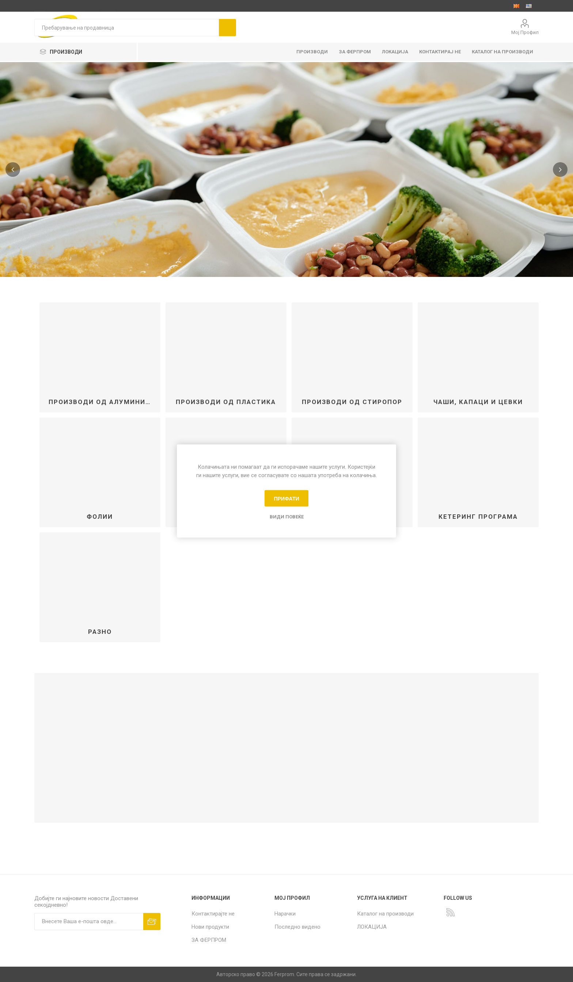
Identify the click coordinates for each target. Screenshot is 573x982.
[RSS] (450, 912)
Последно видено (297, 927)
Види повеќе (287, 516)
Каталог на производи (385, 913)
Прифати (286, 498)
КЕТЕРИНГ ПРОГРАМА (478, 516)
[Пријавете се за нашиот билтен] (88, 921)
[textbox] (126, 27)
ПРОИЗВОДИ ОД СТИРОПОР (352, 402)
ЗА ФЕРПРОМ (208, 940)
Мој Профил (525, 32)
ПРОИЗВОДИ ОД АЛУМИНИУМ (102, 402)
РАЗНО (100, 631)
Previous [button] (12, 169)
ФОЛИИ (100, 516)
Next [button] (560, 169)
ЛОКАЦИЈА (372, 927)
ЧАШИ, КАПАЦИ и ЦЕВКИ (478, 402)
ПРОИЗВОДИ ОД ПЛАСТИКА (226, 402)
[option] (286, 169)
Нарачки (285, 913)
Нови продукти (210, 927)
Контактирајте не (213, 913)
